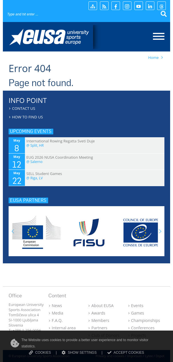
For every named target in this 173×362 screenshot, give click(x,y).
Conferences (143, 328)
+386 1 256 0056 (27, 330)
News (57, 305)
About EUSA (102, 305)
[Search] (42, 14)
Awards (98, 313)
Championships (145, 320)
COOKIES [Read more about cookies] (40, 353)
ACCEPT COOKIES (125, 353)
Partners (99, 328)
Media (57, 313)
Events (137, 305)
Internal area (64, 328)
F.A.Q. (57, 320)
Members (100, 320)
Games (137, 313)
